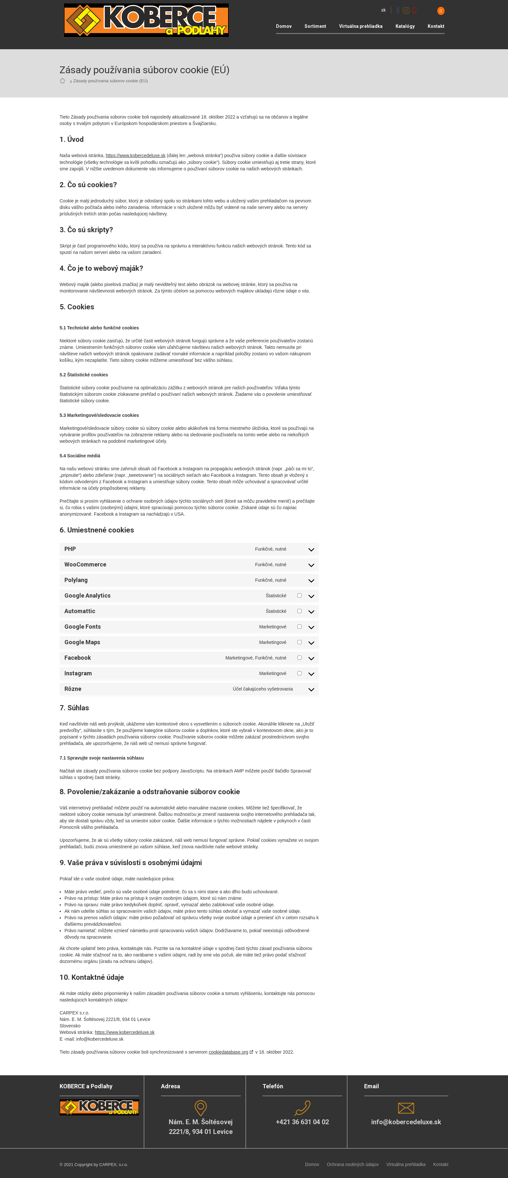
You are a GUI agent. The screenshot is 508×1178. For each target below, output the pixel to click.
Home (64, 81)
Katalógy (405, 26)
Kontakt (436, 26)
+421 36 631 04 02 (302, 1120)
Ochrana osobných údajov (357, 1161)
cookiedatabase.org (228, 1051)
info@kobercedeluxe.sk (406, 1120)
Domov (284, 26)
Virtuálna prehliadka (361, 26)
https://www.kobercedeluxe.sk (135, 155)
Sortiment (315, 26)
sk (383, 10)
